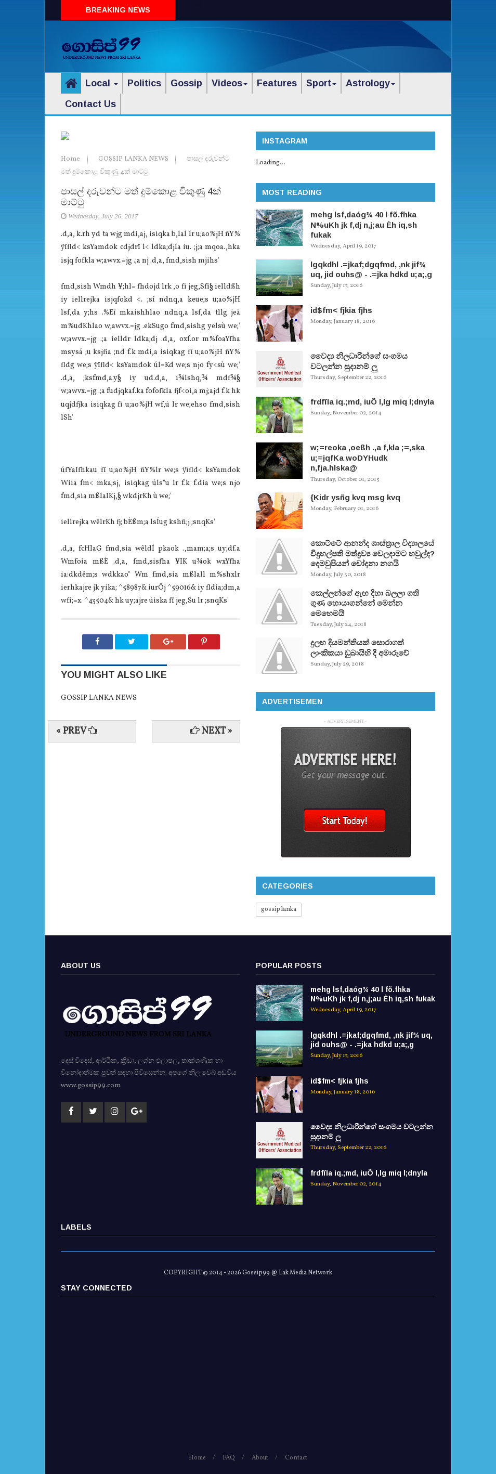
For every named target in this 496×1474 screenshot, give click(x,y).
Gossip (186, 83)
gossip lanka (278, 909)
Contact (296, 1458)
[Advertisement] (313, 44)
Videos (229, 83)
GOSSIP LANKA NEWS (134, 272)
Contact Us (90, 104)
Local (101, 83)
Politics (144, 83)
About (260, 1458)
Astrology (370, 83)
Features (277, 83)
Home (71, 272)
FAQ (229, 1458)
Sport (321, 83)
